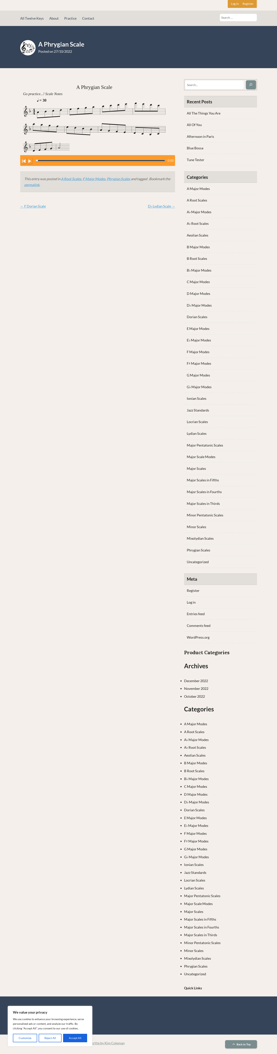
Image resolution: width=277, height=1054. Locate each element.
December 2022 (196, 681)
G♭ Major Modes (199, 387)
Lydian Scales (197, 433)
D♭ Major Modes (199, 305)
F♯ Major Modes (199, 363)
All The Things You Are (203, 113)
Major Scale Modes (201, 457)
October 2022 (194, 696)
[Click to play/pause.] (29, 160)
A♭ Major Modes (199, 212)
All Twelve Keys (32, 18)
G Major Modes (198, 375)
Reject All (50, 1038)
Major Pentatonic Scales (205, 445)
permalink (31, 185)
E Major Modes (198, 328)
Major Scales (196, 468)
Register (248, 3)
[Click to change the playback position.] (100, 160)
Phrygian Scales (118, 179)
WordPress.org (198, 637)
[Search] (251, 84)
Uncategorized (198, 562)
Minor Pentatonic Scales (205, 515)
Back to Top (241, 1044)
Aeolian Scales (197, 235)
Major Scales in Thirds (203, 503)
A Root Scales (71, 179)
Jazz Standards (198, 410)
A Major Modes (198, 189)
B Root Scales (197, 258)
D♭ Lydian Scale (161, 206)
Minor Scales (196, 527)
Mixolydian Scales (200, 538)
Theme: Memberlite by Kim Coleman (97, 1043)
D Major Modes (198, 293)
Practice (70, 18)
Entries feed (196, 614)
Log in (191, 602)
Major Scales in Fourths (204, 492)
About (54, 18)
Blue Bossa (195, 148)
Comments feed (198, 625)
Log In (235, 3)
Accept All (75, 1038)
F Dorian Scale (33, 206)
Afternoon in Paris (200, 136)
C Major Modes (198, 282)
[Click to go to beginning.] (24, 160)
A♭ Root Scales (198, 223)
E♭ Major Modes (199, 340)
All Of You (194, 125)
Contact (88, 18)
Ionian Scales (196, 398)
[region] (50, 1026)
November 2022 (196, 688)
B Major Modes (198, 247)
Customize (25, 1038)
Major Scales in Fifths (203, 480)
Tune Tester (195, 160)
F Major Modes (94, 179)
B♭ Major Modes (199, 270)
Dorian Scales (197, 317)
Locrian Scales (197, 422)
